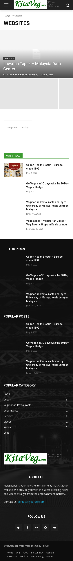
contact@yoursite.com (31, 501)
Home (7, 15)
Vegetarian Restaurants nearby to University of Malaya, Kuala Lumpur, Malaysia (47, 206)
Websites (9, 59)
